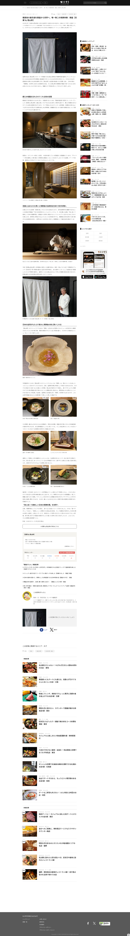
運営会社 (41, 922)
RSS (45, 2)
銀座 (54, 14)
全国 (87, 233)
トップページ (26, 919)
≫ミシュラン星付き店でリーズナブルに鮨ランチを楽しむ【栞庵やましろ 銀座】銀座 (47, 573)
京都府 (87, 241)
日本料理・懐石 (72, 14)
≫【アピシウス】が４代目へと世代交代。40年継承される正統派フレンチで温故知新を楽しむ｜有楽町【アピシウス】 (49, 568)
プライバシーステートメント (47, 930)
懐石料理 (64, 14)
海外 (100, 233)
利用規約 (41, 924)
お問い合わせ (42, 919)
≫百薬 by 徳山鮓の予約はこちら (49, 526)
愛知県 (101, 241)
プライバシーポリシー (45, 927)
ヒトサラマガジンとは (36, 2)
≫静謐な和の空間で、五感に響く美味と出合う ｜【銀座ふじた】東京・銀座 (44, 582)
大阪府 (101, 237)
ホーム (24, 7)
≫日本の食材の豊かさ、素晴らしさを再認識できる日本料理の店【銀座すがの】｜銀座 (47, 577)
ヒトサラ (82, 246)
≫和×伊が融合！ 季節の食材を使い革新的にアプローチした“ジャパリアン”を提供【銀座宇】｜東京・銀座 (49, 587)
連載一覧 (25, 922)
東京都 (87, 237)
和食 (59, 14)
